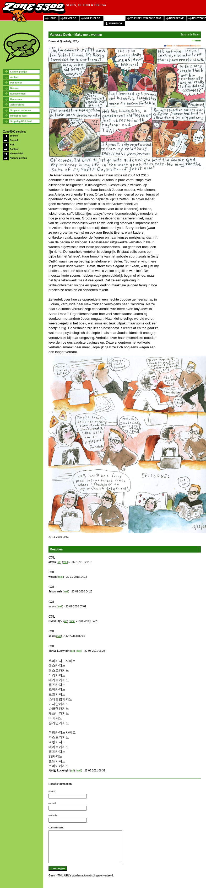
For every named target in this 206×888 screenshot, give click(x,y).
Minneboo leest (19, 115)
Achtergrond (17, 104)
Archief (14, 77)
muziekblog (92, 18)
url (58, 562)
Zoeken (14, 135)
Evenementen (18, 93)
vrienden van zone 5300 (145, 18)
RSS (12, 144)
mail (65, 562)
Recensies (16, 99)
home (52, 18)
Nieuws (14, 88)
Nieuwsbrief (16, 153)
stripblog (115, 23)
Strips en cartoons (20, 110)
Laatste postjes (19, 71)
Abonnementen (18, 158)
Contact (14, 149)
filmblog (70, 18)
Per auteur (16, 82)
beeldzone (176, 18)
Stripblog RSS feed (21, 121)
